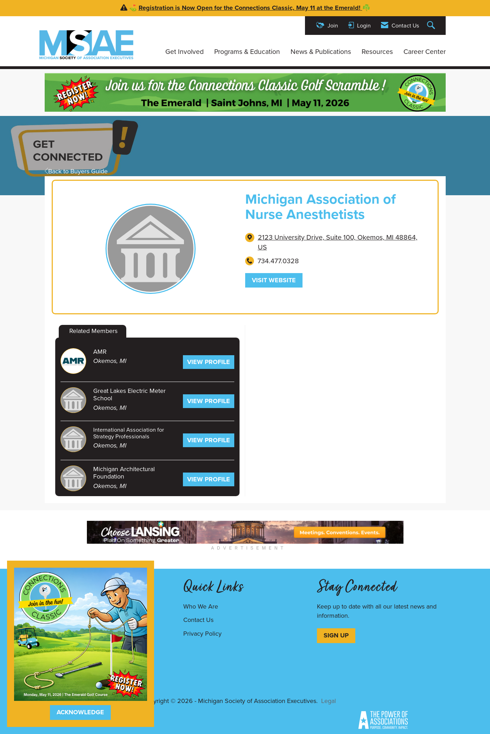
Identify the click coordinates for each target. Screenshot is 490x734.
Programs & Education (247, 52)
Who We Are (200, 606)
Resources (377, 52)
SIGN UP (336, 635)
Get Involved (184, 52)
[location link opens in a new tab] (342, 243)
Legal (328, 700)
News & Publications (321, 52)
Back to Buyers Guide (76, 171)
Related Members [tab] (93, 330)
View (208, 361)
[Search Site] (432, 25)
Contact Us (198, 619)
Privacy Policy (202, 633)
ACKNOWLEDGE (80, 712)
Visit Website (274, 280)
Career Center (424, 52)
